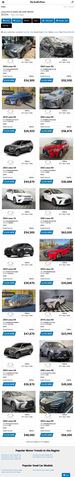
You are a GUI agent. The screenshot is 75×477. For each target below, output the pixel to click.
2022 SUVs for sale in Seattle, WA (11, 459)
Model (27, 21)
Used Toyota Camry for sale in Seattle (43, 470)
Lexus (16, 21)
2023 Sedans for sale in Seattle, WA (43, 457)
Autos (3, 7)
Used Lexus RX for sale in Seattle (10, 472)
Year (36, 21)
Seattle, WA (62, 21)
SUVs (6, 21)
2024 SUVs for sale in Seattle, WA (42, 455)
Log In (65, 6)
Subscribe (71, 6)
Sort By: (6, 26)
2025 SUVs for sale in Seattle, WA (11, 455)
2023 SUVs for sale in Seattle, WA (11, 457)
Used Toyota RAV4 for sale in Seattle (11, 470)
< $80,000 (47, 21)
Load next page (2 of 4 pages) (37, 442)
